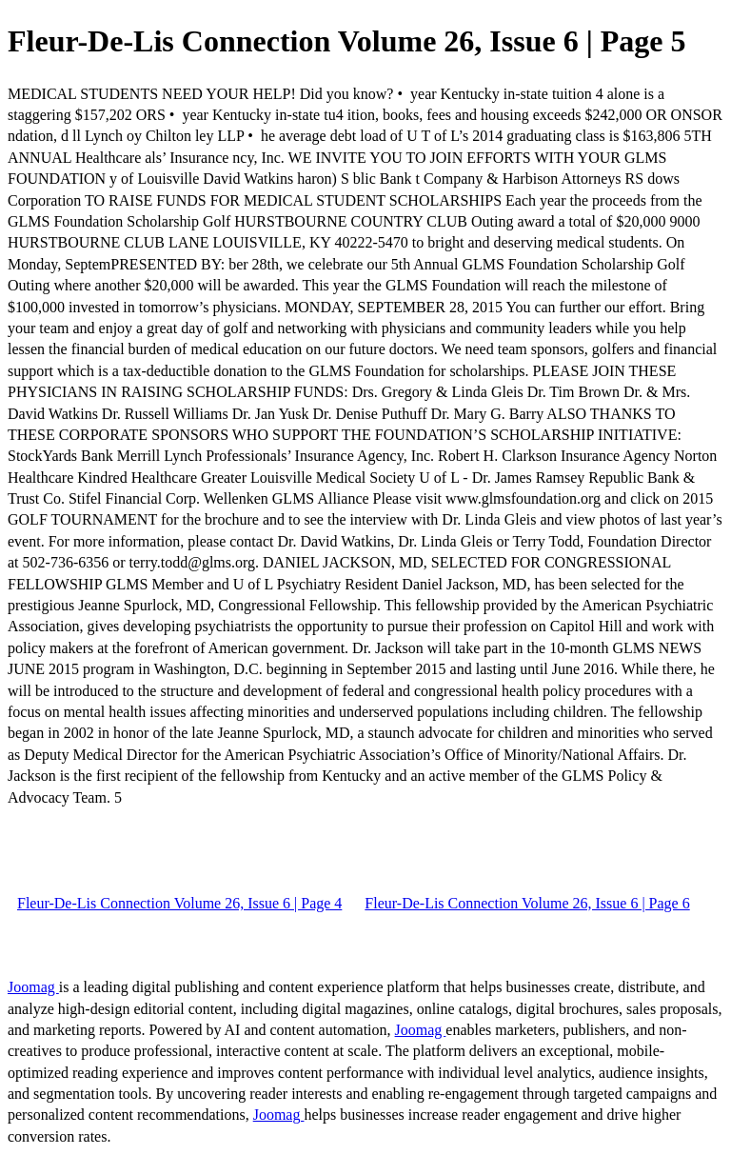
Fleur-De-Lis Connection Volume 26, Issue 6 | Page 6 (527, 903)
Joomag (33, 987)
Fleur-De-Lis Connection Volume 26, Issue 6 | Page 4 (179, 903)
